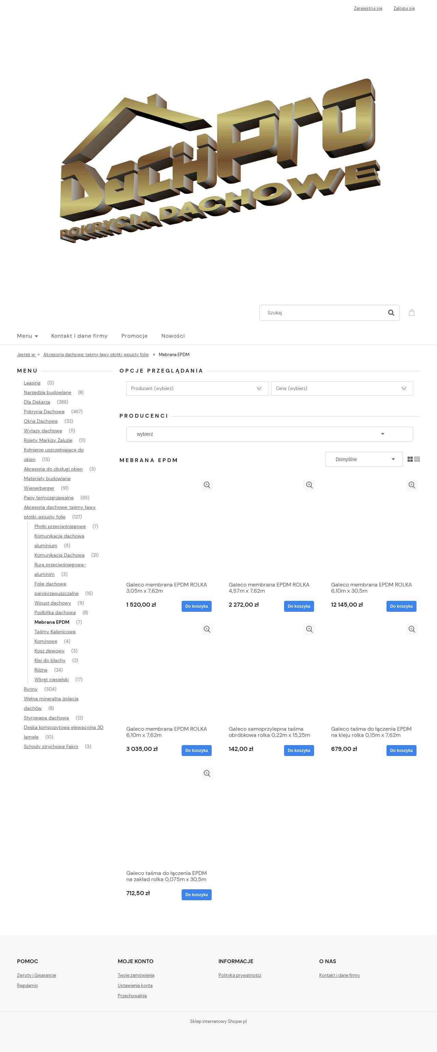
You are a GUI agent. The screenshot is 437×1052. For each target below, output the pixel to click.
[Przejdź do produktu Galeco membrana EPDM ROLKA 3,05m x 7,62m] (167, 528)
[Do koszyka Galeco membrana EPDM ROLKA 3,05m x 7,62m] (197, 606)
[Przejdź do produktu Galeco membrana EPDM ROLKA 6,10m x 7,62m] (167, 672)
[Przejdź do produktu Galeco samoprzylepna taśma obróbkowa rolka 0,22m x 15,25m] (269, 672)
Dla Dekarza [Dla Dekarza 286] (37, 402)
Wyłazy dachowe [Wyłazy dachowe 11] (43, 431)
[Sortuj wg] (364, 459)
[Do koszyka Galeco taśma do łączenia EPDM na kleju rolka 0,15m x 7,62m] (401, 750)
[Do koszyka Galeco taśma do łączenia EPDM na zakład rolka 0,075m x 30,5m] (197, 894)
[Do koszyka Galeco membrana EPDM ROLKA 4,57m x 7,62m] (299, 606)
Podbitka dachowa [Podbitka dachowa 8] (55, 612)
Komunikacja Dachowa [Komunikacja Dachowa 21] (59, 555)
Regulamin (27, 985)
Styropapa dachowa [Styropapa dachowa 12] (46, 718)
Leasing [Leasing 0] (32, 383)
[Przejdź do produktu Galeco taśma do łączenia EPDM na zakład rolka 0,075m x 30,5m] (167, 817)
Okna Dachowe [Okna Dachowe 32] (41, 421)
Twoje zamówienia (136, 975)
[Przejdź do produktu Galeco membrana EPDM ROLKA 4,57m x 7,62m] (269, 528)
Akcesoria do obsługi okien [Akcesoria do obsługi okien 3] (53, 469)
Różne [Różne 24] (40, 670)
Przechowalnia (132, 996)
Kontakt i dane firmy (339, 975)
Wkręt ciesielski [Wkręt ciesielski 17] (51, 679)
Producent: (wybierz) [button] (152, 388)
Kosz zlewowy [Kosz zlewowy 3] (49, 651)
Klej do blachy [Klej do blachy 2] (50, 660)
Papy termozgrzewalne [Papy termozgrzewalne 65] (49, 498)
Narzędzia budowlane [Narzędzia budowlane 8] (47, 392)
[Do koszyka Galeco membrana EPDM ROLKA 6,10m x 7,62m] (197, 750)
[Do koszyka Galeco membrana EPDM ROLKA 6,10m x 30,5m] (401, 606)
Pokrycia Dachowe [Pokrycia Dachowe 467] (44, 411)
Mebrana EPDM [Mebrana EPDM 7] (51, 622)
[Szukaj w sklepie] (323, 312)
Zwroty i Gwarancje (36, 975)
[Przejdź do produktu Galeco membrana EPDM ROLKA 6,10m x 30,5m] (372, 528)
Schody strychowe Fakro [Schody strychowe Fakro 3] (51, 746)
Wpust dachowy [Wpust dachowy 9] (52, 603)
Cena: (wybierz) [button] (291, 388)
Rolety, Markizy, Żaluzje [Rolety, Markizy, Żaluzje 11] (48, 440)
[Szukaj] (391, 313)
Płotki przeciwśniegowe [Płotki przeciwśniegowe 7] (60, 526)
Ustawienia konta (135, 985)
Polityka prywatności (239, 975)
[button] (207, 485)
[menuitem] (34, 336)
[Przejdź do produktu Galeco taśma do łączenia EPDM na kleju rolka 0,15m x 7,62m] (372, 672)
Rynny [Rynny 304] (31, 689)
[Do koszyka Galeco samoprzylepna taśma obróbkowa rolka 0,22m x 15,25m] (299, 750)
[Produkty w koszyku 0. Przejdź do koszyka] (413, 312)
